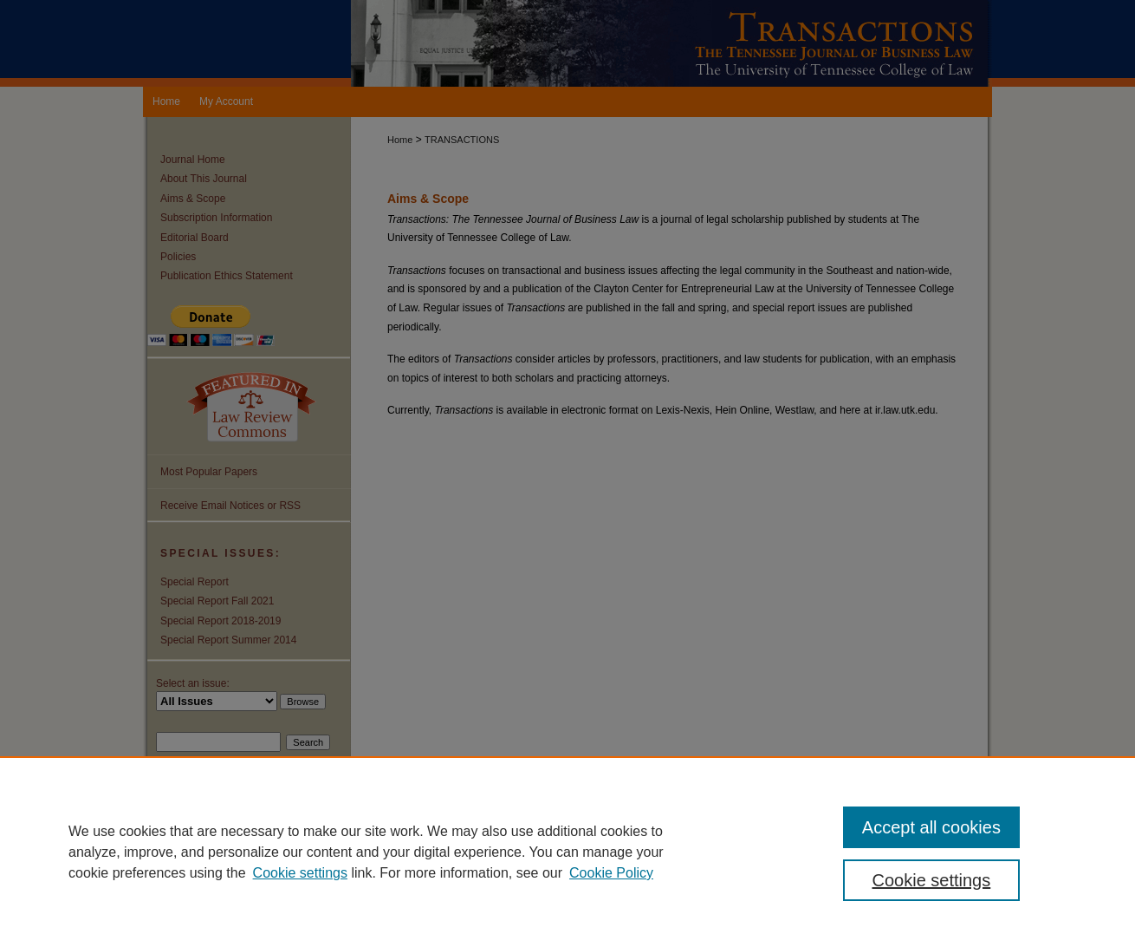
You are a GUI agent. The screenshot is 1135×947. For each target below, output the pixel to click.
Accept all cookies (931, 827)
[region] (567, 851)
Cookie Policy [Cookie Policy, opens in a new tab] (611, 872)
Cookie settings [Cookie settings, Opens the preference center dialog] (931, 880)
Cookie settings (300, 872)
